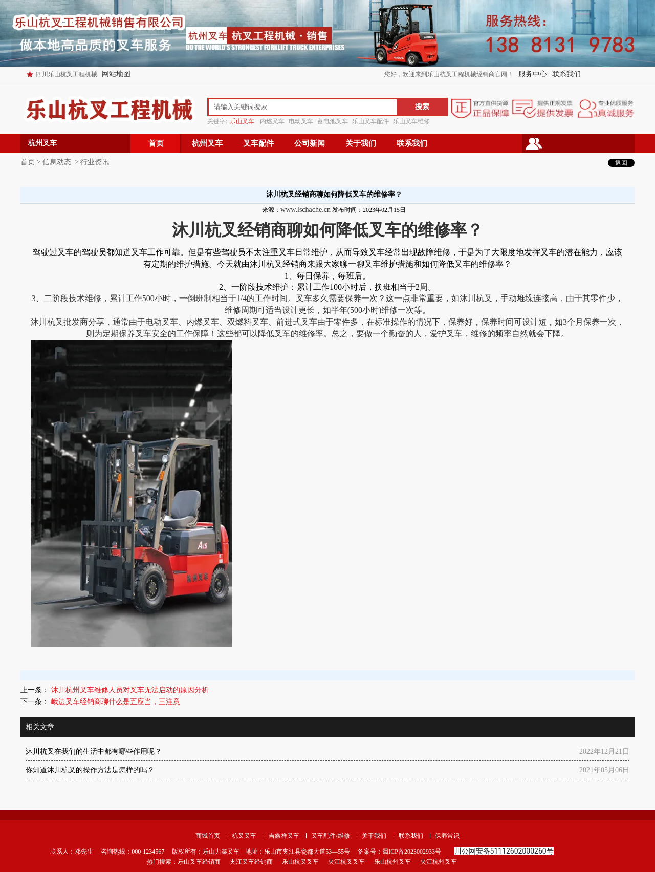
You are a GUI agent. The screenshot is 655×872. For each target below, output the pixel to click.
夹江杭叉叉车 (346, 861)
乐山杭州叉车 (392, 861)
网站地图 (116, 74)
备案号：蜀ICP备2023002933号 (398, 851)
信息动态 (56, 162)
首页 (156, 143)
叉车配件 (258, 143)
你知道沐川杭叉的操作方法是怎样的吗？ (90, 770)
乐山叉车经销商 (199, 861)
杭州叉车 (207, 143)
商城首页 (207, 835)
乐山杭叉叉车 (300, 861)
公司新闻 (309, 143)
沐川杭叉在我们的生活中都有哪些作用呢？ (94, 751)
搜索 (422, 107)
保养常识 (447, 835)
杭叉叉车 (244, 835)
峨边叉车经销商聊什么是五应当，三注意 (114, 702)
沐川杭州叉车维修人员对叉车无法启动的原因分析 (129, 690)
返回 (621, 162)
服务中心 (532, 74)
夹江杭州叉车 (438, 861)
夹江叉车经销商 (251, 861)
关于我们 (360, 143)
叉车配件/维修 (330, 835)
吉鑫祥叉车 (284, 835)
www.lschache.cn (305, 210)
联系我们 (566, 74)
